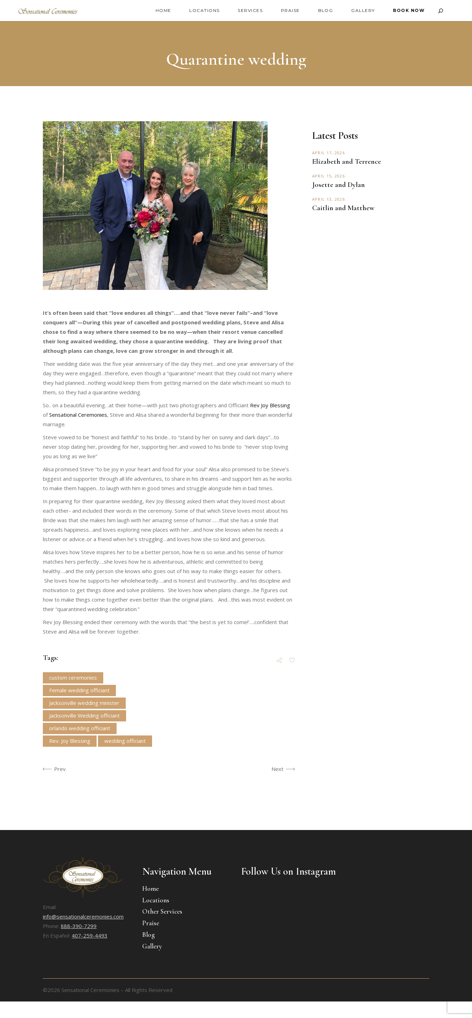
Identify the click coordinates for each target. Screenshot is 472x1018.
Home (150, 888)
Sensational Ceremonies (78, 414)
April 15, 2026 (328, 176)
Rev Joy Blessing (270, 405)
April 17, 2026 (328, 152)
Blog (148, 935)
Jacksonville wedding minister (84, 702)
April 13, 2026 (328, 199)
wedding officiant (125, 740)
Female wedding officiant (79, 690)
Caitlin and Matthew (343, 207)
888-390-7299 (79, 925)
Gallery (152, 946)
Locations (155, 900)
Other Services (162, 911)
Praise (150, 923)
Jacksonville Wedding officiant (84, 715)
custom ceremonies (73, 677)
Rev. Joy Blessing (69, 740)
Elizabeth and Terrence (346, 161)
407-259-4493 (89, 935)
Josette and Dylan (338, 184)
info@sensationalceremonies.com (83, 916)
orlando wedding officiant (79, 728)
